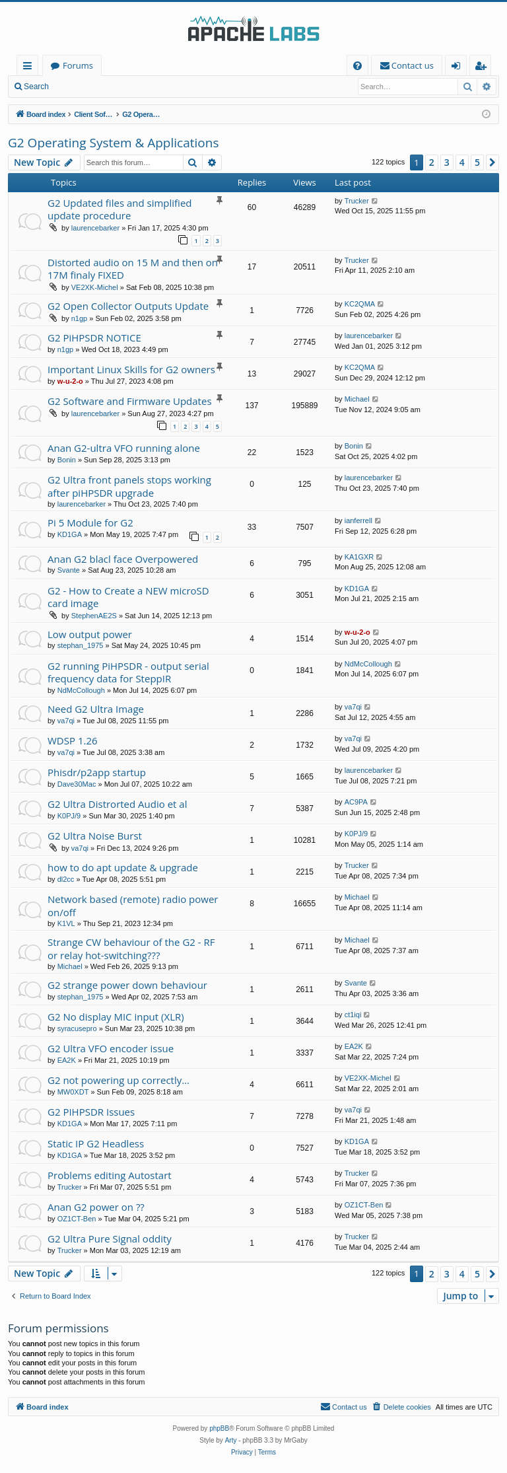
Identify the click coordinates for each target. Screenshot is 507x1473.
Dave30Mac (76, 784)
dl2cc (66, 879)
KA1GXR (359, 557)
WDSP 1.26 (73, 740)
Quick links (30, 67)
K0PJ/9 (69, 816)
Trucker (357, 201)
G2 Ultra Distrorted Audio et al (117, 803)
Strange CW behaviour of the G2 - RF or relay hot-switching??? (131, 948)
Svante (68, 570)
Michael (357, 399)
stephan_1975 (80, 645)
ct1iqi (353, 1015)
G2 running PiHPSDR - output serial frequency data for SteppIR (128, 672)
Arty (231, 1440)
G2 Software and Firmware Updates (130, 401)
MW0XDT (73, 1092)
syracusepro (77, 1028)
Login (77, 86)
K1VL (66, 923)
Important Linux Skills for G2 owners (131, 369)
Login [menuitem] (458, 67)
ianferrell (358, 520)
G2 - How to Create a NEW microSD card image (128, 597)
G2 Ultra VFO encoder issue (111, 1048)
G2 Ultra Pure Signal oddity (110, 1238)
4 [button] (462, 162)
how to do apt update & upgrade (123, 867)
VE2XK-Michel (94, 287)
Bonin (66, 460)
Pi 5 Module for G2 (90, 522)
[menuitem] (357, 65)
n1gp (79, 318)
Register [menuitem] (483, 67)
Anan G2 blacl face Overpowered (123, 558)
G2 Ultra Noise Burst (95, 835)
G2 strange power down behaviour (127, 984)
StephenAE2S (94, 616)
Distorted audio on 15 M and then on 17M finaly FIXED (133, 268)
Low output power (90, 634)
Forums (78, 65)
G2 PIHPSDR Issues (91, 1111)
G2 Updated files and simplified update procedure (120, 209)
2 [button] (431, 162)
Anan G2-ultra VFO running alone (124, 447)
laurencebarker (95, 228)
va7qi (66, 721)
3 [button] (447, 162)
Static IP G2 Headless (96, 1143)
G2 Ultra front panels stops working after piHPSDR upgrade (129, 486)
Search (36, 86)
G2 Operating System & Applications (113, 142)
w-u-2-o (70, 381)
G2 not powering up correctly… (118, 1080)
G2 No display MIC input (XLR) (116, 1016)
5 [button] (477, 162)
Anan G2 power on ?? (96, 1206)
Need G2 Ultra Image (96, 708)
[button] (492, 162)
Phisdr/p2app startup (97, 772)
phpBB (219, 1428)
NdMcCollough (81, 690)
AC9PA (356, 802)
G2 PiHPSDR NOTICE (94, 337)
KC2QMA (360, 304)
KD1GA (69, 534)
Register (122, 86)
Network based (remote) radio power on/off (133, 905)
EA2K (66, 1060)
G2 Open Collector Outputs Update (128, 305)
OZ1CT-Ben (76, 1219)
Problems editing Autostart (110, 1175)
